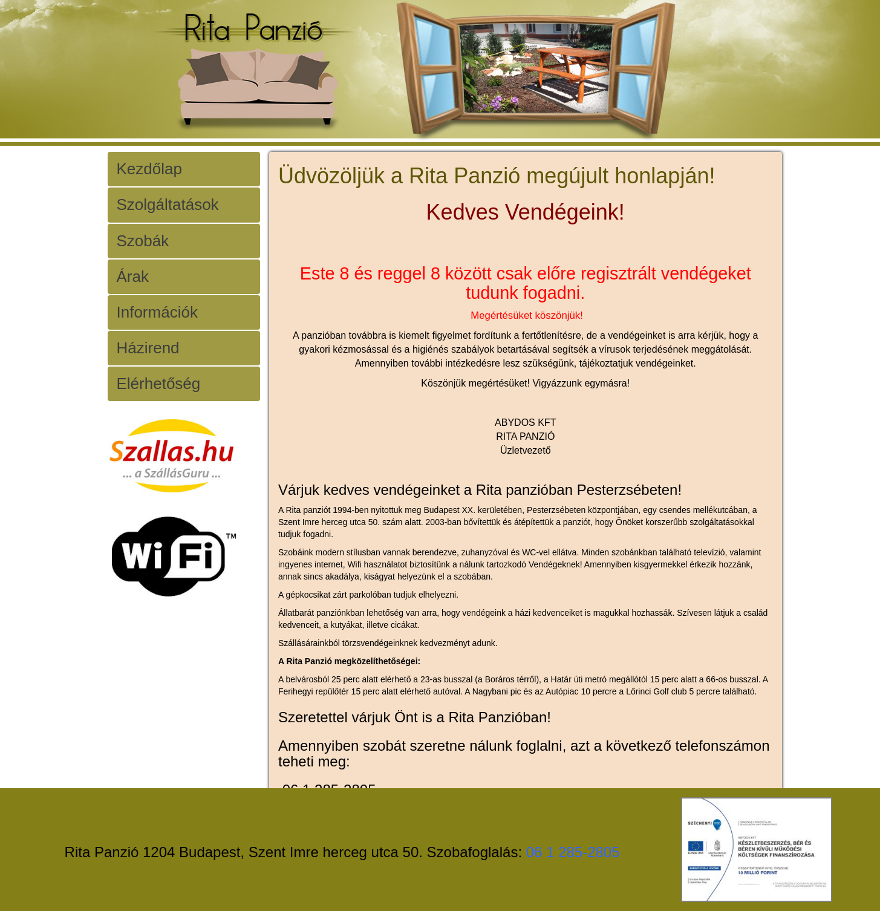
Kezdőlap (149, 169)
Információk (157, 312)
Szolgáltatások (168, 204)
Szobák (143, 241)
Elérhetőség (159, 383)
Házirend (148, 348)
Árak (133, 276)
